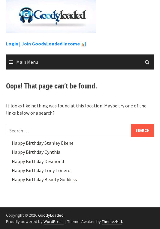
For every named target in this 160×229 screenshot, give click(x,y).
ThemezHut (112, 221)
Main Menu (27, 62)
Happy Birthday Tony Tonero (41, 170)
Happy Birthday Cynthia (36, 152)
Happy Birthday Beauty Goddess (44, 179)
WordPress (54, 221)
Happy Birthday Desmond (38, 161)
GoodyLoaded (51, 215)
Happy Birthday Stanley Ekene (43, 143)
